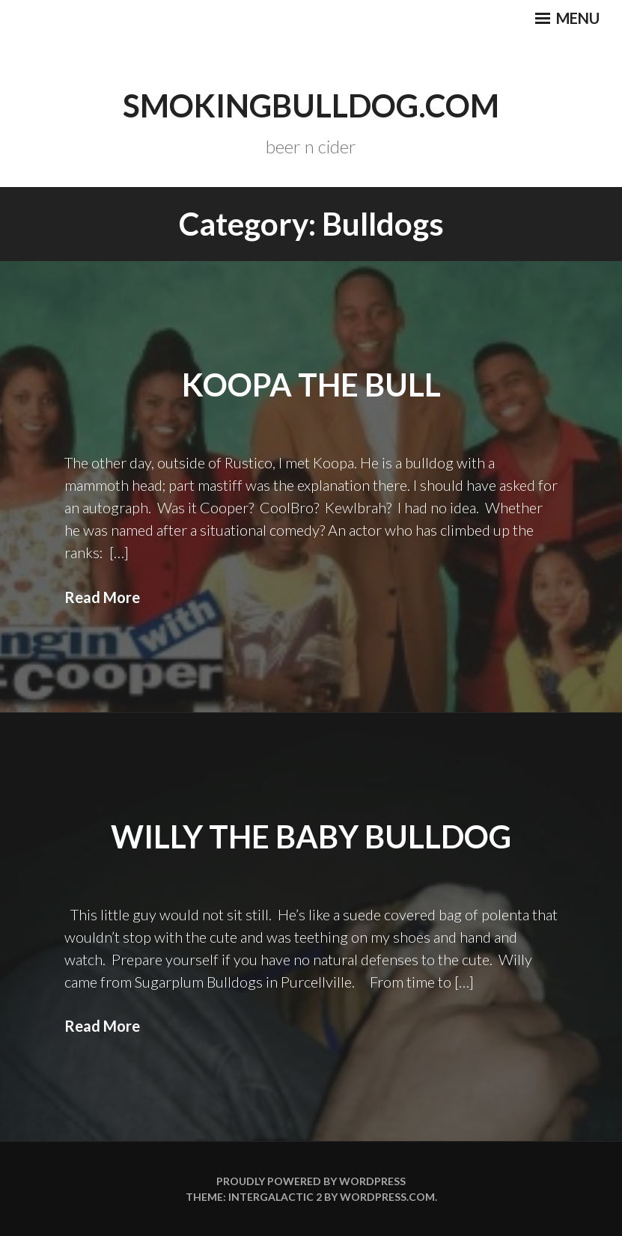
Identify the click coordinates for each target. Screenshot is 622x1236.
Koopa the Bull (311, 384)
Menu (567, 17)
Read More (102, 597)
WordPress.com (387, 1196)
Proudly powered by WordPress (311, 1181)
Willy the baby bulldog (311, 836)
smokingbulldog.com (311, 105)
